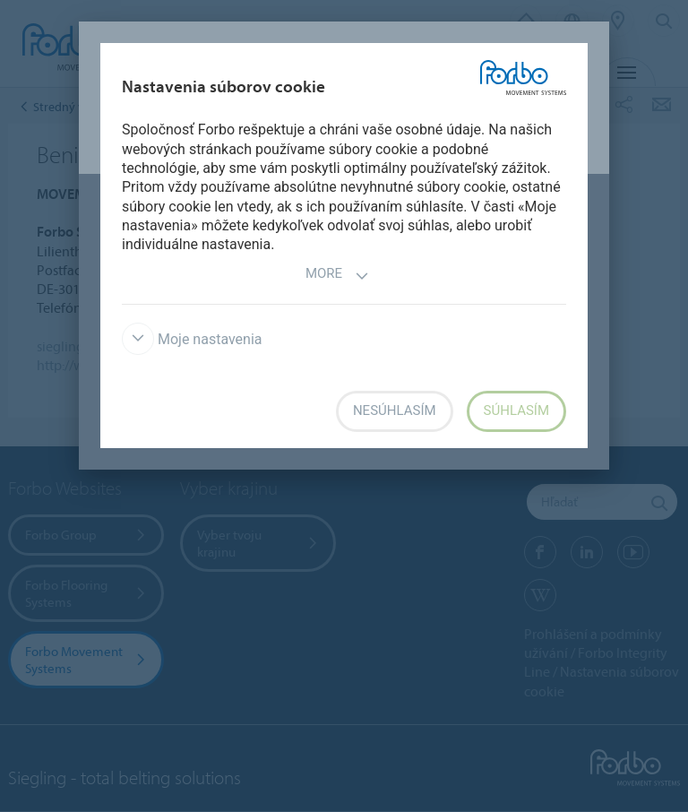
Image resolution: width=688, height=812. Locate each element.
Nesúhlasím (394, 410)
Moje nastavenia (192, 339)
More (337, 275)
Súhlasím (516, 410)
